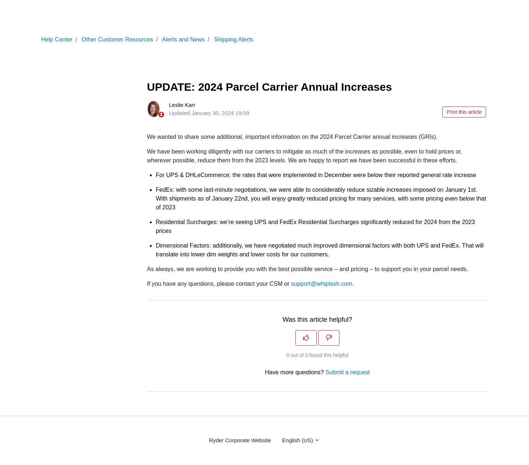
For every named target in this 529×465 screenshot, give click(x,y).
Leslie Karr (182, 105)
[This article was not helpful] (328, 338)
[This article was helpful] (306, 338)
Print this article (464, 112)
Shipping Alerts (233, 39)
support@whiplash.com (321, 284)
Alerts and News (183, 39)
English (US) (301, 440)
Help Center (56, 39)
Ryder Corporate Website (240, 440)
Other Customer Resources (117, 39)
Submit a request (347, 372)
